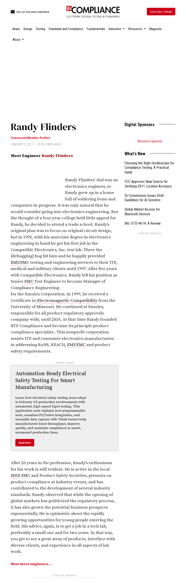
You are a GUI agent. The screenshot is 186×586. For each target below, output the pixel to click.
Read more (25, 442)
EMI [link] (15, 262)
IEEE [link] (15, 475)
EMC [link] (24, 262)
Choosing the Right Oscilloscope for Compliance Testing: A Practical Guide (149, 168)
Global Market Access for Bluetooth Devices (142, 211)
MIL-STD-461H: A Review (143, 223)
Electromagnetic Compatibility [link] (67, 300)
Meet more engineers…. (31, 564)
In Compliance (51, 144)
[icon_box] (30, 12)
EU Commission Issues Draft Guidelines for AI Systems (144, 197)
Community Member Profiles (30, 138)
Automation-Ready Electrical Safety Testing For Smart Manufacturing (50, 380)
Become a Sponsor (150, 141)
